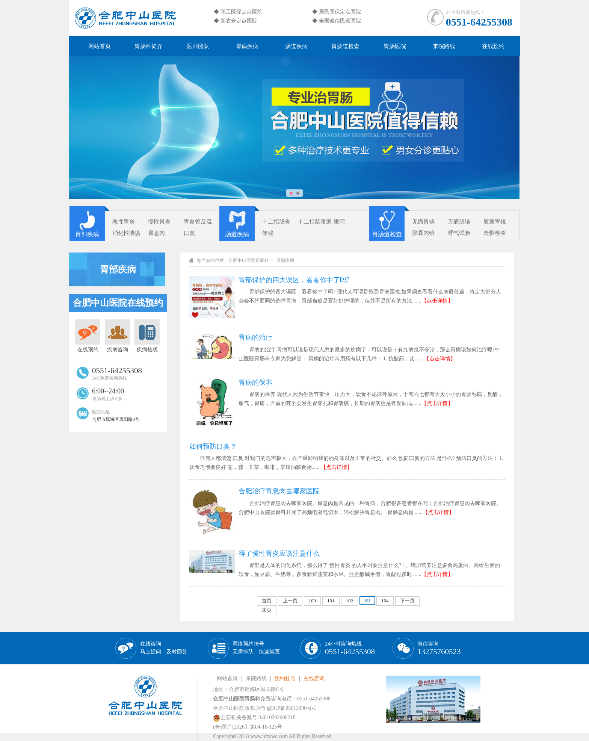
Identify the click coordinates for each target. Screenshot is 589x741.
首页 (267, 600)
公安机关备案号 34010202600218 (254, 717)
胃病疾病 (247, 46)
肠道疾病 (296, 46)
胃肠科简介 (148, 46)
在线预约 (493, 46)
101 (331, 600)
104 (385, 600)
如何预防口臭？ (213, 446)
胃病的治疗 (255, 337)
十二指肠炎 (276, 222)
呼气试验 (459, 233)
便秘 (267, 233)
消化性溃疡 (126, 233)
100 (312, 600)
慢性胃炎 (159, 222)
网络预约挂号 (256, 648)
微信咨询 (439, 648)
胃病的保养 (255, 382)
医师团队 (198, 46)
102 (349, 600)
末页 (267, 610)
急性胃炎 (123, 222)
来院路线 (444, 46)
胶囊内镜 (423, 233)
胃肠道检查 (345, 46)
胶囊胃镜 (494, 222)
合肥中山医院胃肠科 (248, 260)
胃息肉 (156, 233)
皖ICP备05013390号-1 (291, 708)
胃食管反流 (198, 222)
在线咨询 (163, 648)
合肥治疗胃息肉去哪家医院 (279, 491)
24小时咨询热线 (350, 648)
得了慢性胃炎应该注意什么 (279, 553)
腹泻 (339, 222)
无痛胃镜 (423, 222)
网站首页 (99, 46)
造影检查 (494, 233)
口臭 (189, 233)
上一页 (290, 600)
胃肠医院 (395, 46)
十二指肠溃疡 (315, 222)
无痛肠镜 (459, 222)
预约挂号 (285, 678)
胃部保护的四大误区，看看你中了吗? (294, 280)
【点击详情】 (437, 301)
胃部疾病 (87, 234)
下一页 (407, 600)
